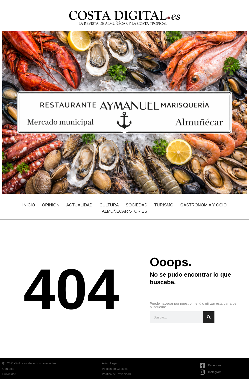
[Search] (208, 317)
